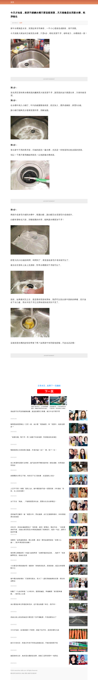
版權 (29, 673)
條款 (23, 673)
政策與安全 (19, 673)
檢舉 (20, 23)
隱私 (26, 673)
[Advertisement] (49, 370)
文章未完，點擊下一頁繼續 (49, 386)
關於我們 (13, 673)
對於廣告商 (33, 673)
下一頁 (49, 391)
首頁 (12, 2)
